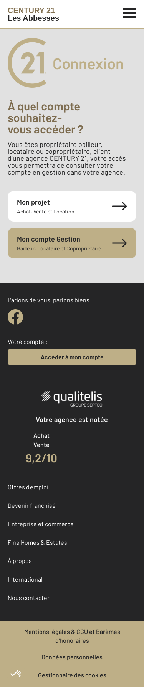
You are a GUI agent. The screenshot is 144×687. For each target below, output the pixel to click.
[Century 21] (33, 14)
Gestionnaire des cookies (72, 675)
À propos (20, 560)
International (25, 579)
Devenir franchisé (32, 505)
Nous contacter (29, 597)
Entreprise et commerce (41, 523)
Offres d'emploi (28, 486)
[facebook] (15, 317)
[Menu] (129, 12)
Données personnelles (72, 656)
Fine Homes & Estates (37, 542)
